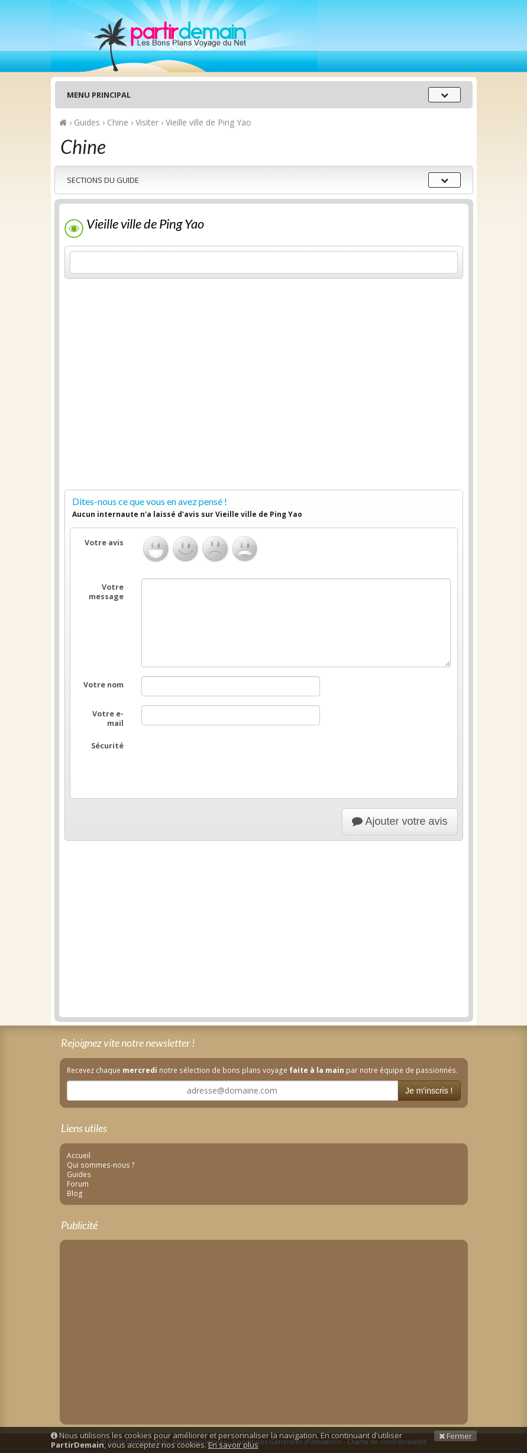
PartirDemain (184, 36)
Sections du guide (103, 180)
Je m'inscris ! (428, 1090)
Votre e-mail (108, 718)
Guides (79, 1174)
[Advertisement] (263, 402)
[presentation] (231, 760)
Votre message (106, 592)
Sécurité (107, 746)
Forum (78, 1183)
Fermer (455, 1436)
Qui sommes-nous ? (101, 1164)
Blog (75, 1193)
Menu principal (99, 94)
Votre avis (104, 543)
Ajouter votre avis (399, 821)
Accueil (78, 1155)
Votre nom (103, 685)
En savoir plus (233, 1444)
